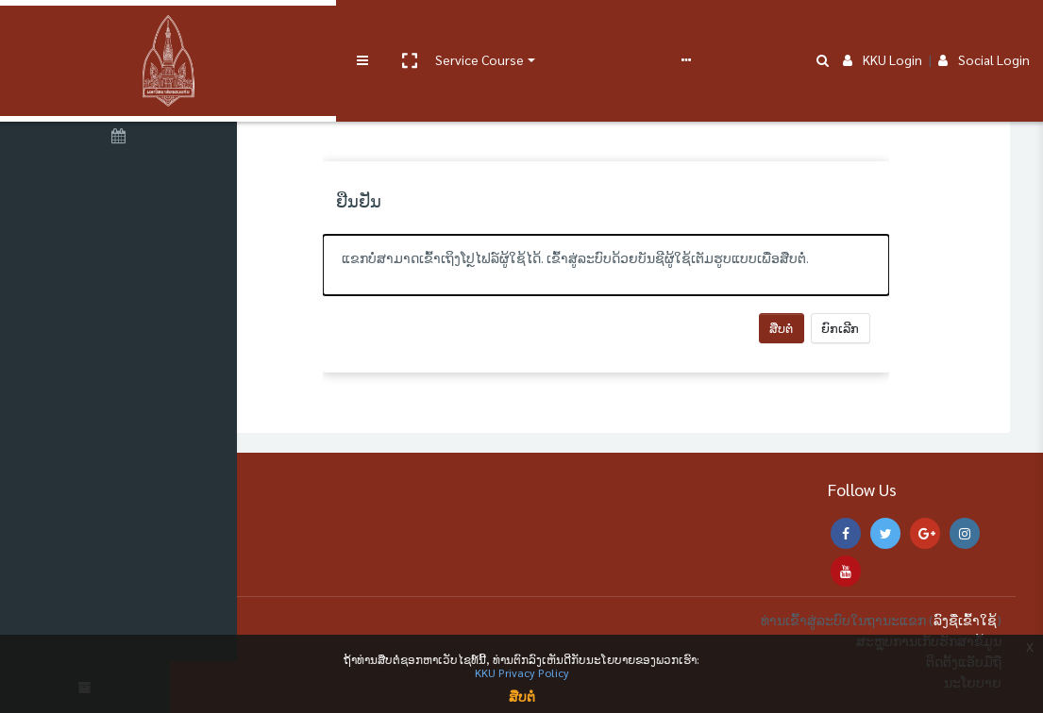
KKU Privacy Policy (522, 672)
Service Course (389, 30)
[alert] (645, 265)
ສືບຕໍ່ (820, 328)
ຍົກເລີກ (879, 328)
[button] (318, 31)
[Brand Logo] (122, 31)
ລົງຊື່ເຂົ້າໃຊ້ (965, 619)
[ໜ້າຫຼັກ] (122, 87)
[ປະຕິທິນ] (122, 138)
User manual (494, 30)
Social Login (984, 30)
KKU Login (882, 30)
